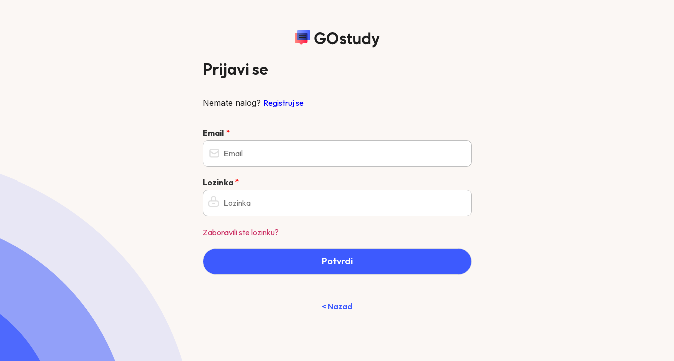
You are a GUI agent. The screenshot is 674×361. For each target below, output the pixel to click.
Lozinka (221, 182)
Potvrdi (337, 261)
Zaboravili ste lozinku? (241, 232)
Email (216, 133)
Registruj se (283, 103)
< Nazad (337, 306)
